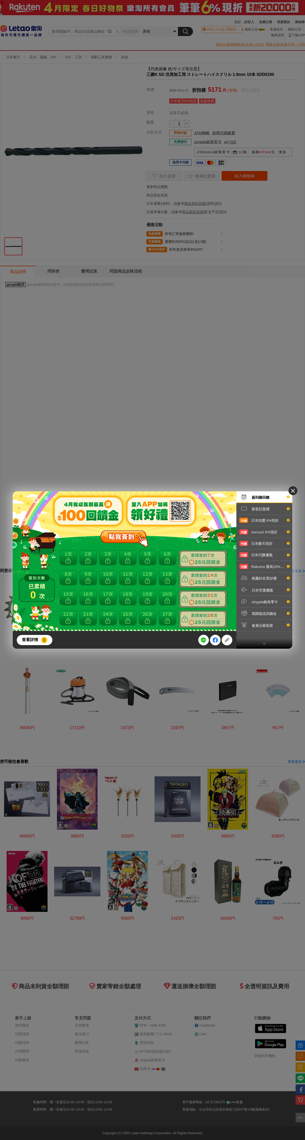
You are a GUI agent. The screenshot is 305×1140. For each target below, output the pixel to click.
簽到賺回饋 (264, 496)
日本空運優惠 (264, 589)
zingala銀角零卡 (264, 601)
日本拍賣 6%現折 (264, 520)
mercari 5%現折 (264, 531)
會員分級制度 (264, 625)
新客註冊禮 (264, 508)
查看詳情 (30, 640)
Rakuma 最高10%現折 (264, 566)
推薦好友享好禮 (264, 577)
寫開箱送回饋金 (264, 613)
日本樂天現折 (264, 543)
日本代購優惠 (264, 554)
